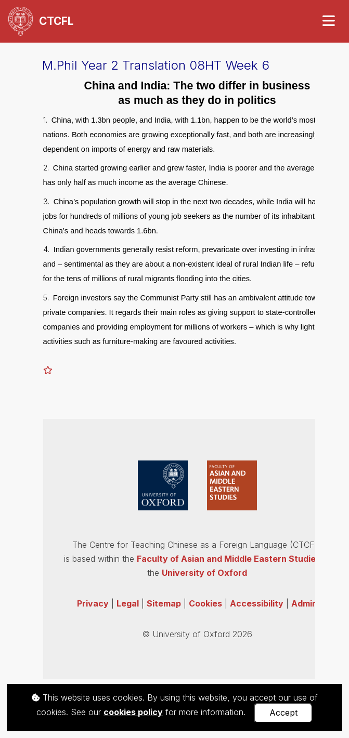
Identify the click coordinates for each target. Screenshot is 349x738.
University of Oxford (204, 573)
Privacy (93, 603)
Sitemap (164, 603)
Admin (304, 603)
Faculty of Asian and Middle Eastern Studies (228, 559)
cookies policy (133, 712)
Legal (128, 603)
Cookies (205, 603)
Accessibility (256, 603)
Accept (283, 712)
